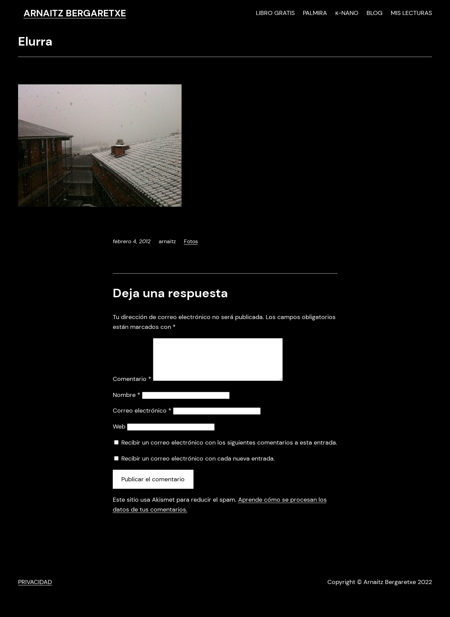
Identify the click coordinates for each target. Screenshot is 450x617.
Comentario (132, 387)
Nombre (126, 403)
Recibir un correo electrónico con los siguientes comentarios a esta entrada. (229, 451)
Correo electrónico (142, 419)
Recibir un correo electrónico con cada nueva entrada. (198, 467)
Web (119, 435)
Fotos (191, 241)
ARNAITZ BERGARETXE (75, 13)
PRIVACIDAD (35, 590)
